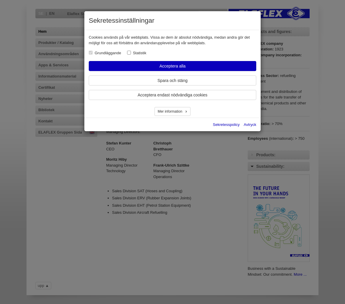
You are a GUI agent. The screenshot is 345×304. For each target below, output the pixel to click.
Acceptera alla (173, 66)
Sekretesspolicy (226, 124)
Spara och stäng (172, 80)
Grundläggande (108, 53)
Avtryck (250, 124)
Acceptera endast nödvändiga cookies (173, 95)
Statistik (140, 53)
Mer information (170, 111)
